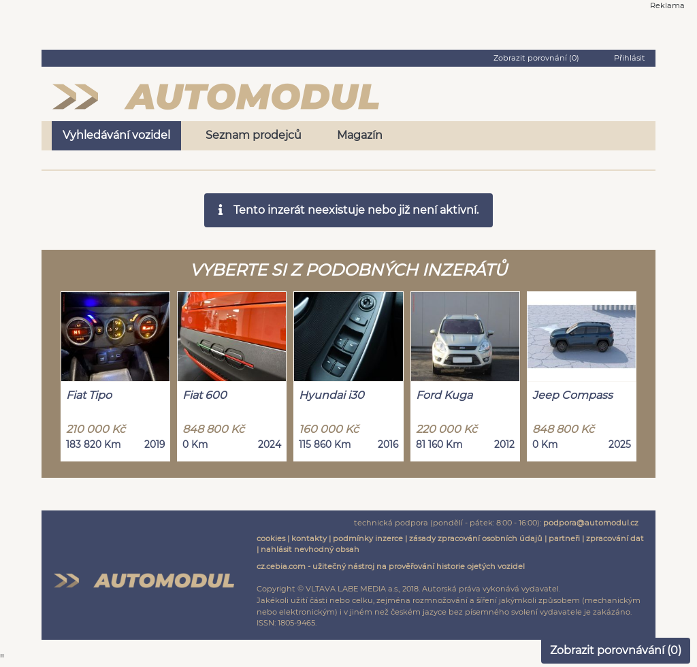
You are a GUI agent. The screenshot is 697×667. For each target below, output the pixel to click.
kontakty (309, 538)
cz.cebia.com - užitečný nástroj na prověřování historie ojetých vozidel (391, 566)
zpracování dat (615, 538)
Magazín (360, 135)
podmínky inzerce (368, 538)
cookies (271, 538)
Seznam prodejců (254, 135)
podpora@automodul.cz (590, 522)
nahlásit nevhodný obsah (310, 549)
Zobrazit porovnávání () (615, 650)
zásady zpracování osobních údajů (475, 538)
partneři (564, 538)
